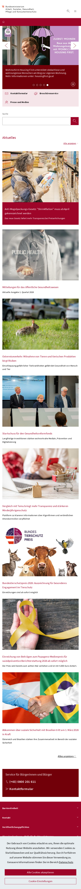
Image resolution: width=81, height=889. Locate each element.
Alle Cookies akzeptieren (40, 872)
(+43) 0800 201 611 (22, 782)
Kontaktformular (16, 94)
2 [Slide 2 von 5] (37, 85)
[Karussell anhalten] (73, 84)
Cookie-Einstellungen (40, 881)
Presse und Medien (17, 103)
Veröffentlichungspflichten (40, 827)
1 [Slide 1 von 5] (34, 85)
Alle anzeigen (71, 143)
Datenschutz (66, 862)
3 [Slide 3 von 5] (41, 85)
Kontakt (40, 818)
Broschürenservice (46, 94)
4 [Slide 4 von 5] (44, 85)
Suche (5, 114)
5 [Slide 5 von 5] (47, 85)
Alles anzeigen (67, 756)
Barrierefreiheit (40, 808)
